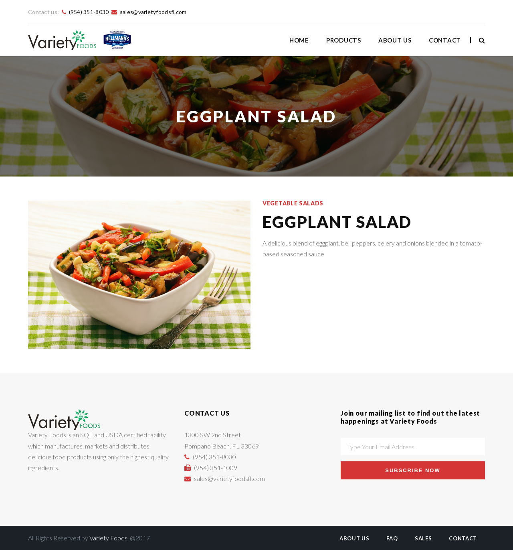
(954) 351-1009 (215, 467)
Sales (423, 538)
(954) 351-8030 (89, 11)
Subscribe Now (412, 470)
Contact (445, 40)
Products (343, 40)
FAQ (392, 538)
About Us (395, 40)
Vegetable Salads (293, 203)
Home (299, 40)
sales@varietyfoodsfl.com (153, 11)
